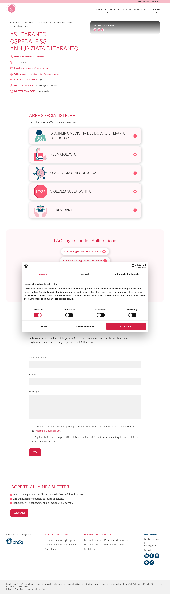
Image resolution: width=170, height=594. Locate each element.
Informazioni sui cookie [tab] (127, 274)
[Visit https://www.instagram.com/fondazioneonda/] (157, 556)
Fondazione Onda (151, 539)
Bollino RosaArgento (150, 544)
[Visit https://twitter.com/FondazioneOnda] (152, 562)
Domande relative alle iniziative (61, 544)
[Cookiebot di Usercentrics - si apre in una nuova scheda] (134, 266)
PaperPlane (41, 589)
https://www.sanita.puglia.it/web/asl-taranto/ (39, 73)
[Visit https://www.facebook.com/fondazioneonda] (152, 556)
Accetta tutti (126, 326)
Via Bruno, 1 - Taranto (34, 56)
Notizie (138, 9)
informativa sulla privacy (48, 430)
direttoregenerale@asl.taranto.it (35, 68)
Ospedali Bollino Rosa (107, 9)
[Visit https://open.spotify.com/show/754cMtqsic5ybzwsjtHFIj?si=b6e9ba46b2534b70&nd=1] (146, 562)
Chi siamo (156, 9)
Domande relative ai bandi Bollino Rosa (104, 544)
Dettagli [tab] (85, 274)
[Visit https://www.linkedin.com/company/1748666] (146, 556)
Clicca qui (19, 513)
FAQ (146, 9)
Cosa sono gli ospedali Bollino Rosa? (85, 251)
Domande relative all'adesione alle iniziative (106, 540)
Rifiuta (44, 326)
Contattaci (50, 549)
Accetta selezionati (85, 326)
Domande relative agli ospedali (61, 540)
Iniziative (126, 9)
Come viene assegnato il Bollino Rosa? (85, 260)
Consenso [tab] (43, 274)
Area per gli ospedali (148, 1)
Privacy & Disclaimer (15, 589)
